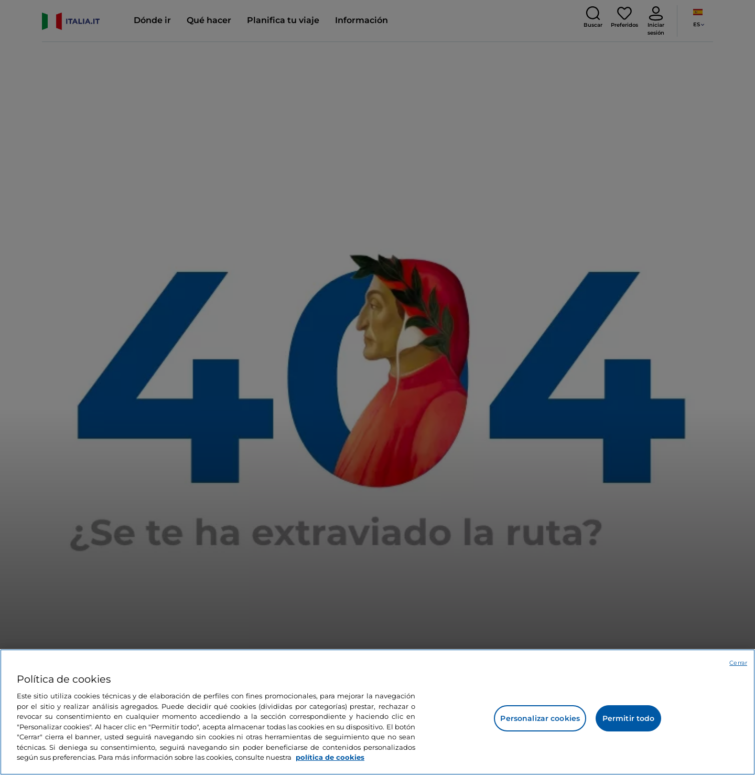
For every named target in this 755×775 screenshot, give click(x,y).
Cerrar (738, 662)
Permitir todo (628, 718)
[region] (377, 712)
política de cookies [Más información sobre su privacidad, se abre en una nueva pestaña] (330, 757)
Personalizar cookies (540, 718)
